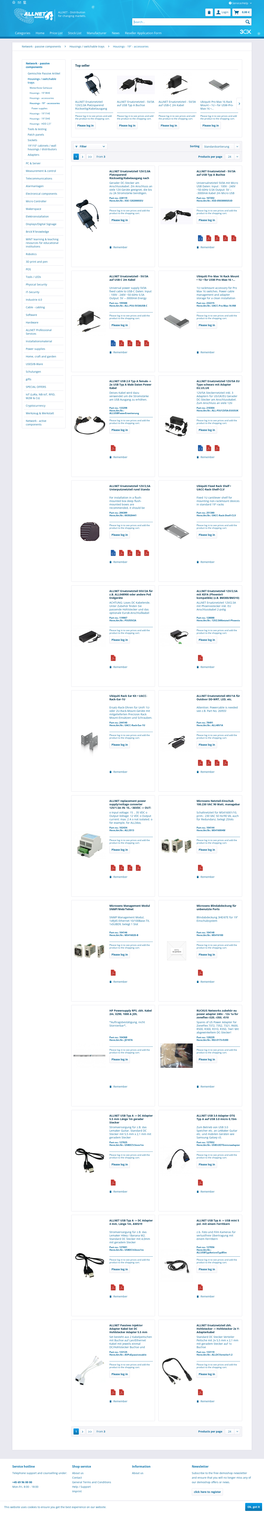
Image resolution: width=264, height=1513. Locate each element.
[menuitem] (209, 12)
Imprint (77, 1491)
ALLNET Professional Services (39, 331)
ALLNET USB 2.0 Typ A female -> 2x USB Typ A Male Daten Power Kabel (130, 384)
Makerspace (33, 209)
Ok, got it (253, 1507)
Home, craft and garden (41, 356)
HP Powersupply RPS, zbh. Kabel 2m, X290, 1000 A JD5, (130, 1012)
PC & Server (33, 163)
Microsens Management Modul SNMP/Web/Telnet (129, 907)
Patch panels (36, 134)
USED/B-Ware (34, 364)
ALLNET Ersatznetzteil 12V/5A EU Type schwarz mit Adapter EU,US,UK (218, 384)
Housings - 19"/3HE (40, 118)
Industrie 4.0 (34, 299)
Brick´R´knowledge (37, 231)
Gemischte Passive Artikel (44, 73)
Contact (77, 1477)
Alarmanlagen (35, 186)
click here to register (207, 1492)
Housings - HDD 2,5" (40, 123)
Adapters (33, 155)
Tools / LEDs (33, 277)
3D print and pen (37, 261)
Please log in (85, 125)
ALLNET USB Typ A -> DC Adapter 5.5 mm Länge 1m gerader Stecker (131, 1119)
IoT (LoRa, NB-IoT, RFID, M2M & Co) (40, 396)
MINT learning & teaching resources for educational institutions (42, 242)
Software (31, 315)
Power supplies (39, 108)
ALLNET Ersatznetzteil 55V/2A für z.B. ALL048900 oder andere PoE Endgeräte (131, 594)
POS (28, 269)
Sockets (32, 140)
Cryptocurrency (35, 405)
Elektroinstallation (37, 216)
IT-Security (32, 292)
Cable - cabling (35, 307)
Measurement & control (41, 171)
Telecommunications (39, 178)
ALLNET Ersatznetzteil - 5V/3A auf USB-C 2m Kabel (177, 103)
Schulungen (33, 371)
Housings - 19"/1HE (40, 113)
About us (78, 1473)
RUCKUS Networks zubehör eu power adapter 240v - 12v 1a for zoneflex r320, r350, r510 (217, 1014)
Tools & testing (37, 129)
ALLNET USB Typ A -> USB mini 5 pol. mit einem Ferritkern (218, 1222)
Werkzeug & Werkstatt (40, 413)
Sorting (194, 146)
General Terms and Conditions (91, 1482)
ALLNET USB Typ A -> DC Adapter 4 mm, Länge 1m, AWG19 (131, 1222)
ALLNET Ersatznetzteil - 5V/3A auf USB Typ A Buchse (135, 103)
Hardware (32, 322)
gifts (28, 379)
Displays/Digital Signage (41, 224)
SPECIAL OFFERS (36, 387)
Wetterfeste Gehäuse (41, 87)
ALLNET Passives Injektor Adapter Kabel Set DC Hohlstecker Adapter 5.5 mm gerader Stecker (128, 1329)
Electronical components (41, 193)
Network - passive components (38, 65)
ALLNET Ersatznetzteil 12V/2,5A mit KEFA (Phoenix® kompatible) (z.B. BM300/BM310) (218, 594)
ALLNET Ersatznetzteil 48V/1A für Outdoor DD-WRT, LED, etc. (218, 697)
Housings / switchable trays (42, 80)
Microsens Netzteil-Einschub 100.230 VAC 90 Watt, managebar (218, 802)
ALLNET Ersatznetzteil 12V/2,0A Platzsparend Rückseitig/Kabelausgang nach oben (91, 105)
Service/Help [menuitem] (239, 3)
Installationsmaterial (39, 341)
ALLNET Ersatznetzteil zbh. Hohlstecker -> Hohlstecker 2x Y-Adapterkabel (218, 1329)
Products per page (210, 156)
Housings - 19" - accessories (45, 103)
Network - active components (36, 422)
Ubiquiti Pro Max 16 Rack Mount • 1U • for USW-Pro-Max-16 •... (216, 105)
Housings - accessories (42, 98)
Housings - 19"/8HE (40, 93)
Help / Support (81, 1486)
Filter (81, 146)
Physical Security (36, 284)
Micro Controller (36, 201)
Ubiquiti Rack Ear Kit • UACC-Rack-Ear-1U (128, 697)
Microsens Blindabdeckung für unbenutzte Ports (216, 907)
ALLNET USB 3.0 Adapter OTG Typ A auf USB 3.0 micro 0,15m (217, 1117)
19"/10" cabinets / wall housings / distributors (42, 147)
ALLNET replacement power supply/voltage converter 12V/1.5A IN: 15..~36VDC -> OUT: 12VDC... (130, 804)
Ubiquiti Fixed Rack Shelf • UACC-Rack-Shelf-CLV (214, 487)
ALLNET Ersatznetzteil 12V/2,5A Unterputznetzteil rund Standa (129, 487)
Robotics (31, 254)
